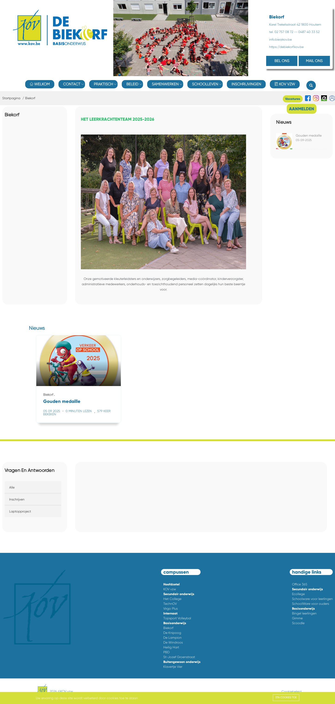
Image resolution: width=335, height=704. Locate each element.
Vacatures (292, 99)
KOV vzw (284, 84)
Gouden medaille (309, 135)
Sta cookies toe (286, 697)
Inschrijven (16, 499)
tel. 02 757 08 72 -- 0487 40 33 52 (294, 32)
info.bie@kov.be (280, 39)
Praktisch (103, 84)
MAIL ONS (314, 61)
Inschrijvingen (246, 84)
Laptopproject (20, 511)
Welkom (40, 84)
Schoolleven (205, 84)
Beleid (132, 84)
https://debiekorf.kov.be (286, 47)
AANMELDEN (301, 108)
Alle (12, 487)
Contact (71, 84)
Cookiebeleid (291, 691)
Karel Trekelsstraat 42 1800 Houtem (295, 24)
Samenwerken (165, 84)
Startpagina (11, 98)
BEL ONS (281, 61)
